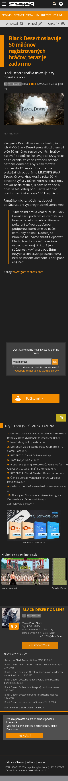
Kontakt (42, 762)
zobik (32, 83)
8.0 (14, 626)
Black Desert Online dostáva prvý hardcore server (32, 687)
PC (5, 84)
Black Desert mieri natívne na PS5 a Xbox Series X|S (33, 664)
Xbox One (17, 84)
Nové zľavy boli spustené (28, 442)
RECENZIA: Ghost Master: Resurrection (37, 473)
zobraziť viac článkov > (20, 503)
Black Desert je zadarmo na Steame (24, 702)
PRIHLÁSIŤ (24, 735)
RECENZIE (19, 15)
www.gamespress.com (28, 272)
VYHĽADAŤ (12, 23)
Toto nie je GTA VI (24, 460)
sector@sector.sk (38, 770)
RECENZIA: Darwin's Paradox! (30, 455)
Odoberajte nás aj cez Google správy (37, 370)
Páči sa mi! (36, 398)
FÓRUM (57, 15)
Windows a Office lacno (34, 542)
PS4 (9, 84)
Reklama (31, 762)
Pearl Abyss (35, 623)
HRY (37, 15)
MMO (37, 626)
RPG (29, 626)
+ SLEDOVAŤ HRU (40, 645)
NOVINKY (7, 15)
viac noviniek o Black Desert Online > (24, 707)
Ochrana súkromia (14, 762)
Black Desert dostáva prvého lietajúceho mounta (31, 694)
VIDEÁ (29, 15)
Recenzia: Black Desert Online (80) (23, 660)
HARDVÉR (46, 15)
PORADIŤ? (53, 23)
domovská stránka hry (40, 629)
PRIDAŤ (32, 23)
